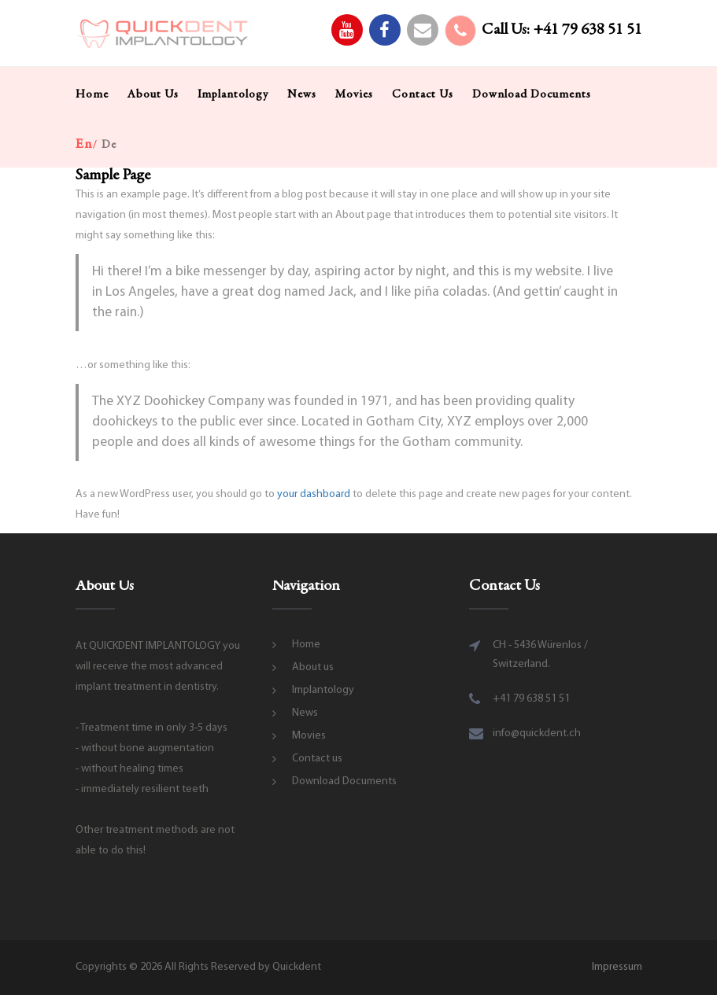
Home (92, 95)
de (109, 145)
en (84, 145)
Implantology (233, 95)
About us (153, 95)
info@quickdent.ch (537, 733)
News (301, 95)
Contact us (422, 95)
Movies (354, 95)
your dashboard (313, 494)
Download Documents (531, 95)
